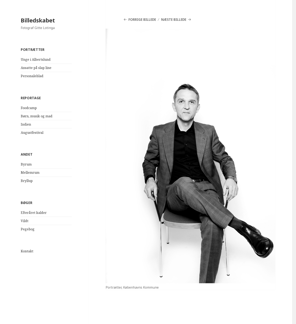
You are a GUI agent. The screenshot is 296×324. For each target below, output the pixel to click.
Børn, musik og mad (36, 116)
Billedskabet (38, 20)
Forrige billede (142, 19)
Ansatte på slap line (36, 67)
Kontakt (27, 251)
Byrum (26, 164)
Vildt (24, 221)
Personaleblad (32, 76)
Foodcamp (29, 108)
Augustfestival (32, 132)
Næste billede (173, 19)
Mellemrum (30, 172)
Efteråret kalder (34, 212)
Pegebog (28, 229)
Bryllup (27, 180)
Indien (26, 124)
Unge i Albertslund (36, 59)
